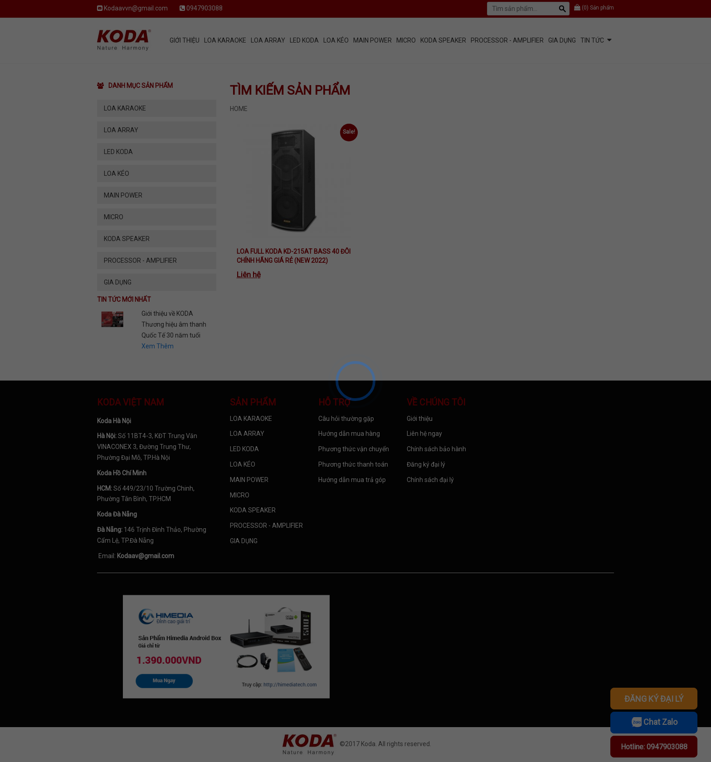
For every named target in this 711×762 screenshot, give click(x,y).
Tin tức (592, 40)
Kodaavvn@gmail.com (136, 8)
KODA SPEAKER (443, 40)
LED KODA (304, 40)
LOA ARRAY (268, 40)
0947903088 (204, 8)
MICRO (406, 40)
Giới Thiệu (185, 40)
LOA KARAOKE (225, 40)
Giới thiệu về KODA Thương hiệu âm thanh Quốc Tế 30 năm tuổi (173, 324)
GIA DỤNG (562, 40)
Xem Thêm (157, 346)
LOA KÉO (336, 40)
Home (239, 108)
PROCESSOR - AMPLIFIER (507, 40)
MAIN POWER (372, 40)
